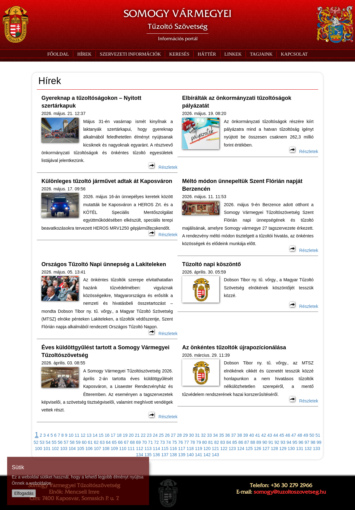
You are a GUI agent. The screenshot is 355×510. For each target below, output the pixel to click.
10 (71, 435)
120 (207, 448)
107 (97, 448)
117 (181, 448)
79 (198, 442)
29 (185, 435)
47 (293, 435)
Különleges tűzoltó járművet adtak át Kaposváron (106, 181)
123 (232, 448)
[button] (130, 54)
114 (156, 448)
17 (113, 435)
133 (316, 448)
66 (120, 442)
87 (246, 442)
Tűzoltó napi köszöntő (211, 264)
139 (181, 454)
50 (311, 435)
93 (282, 442)
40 (251, 435)
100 (38, 448)
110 (122, 448)
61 (90, 442)
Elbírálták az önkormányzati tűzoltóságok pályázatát (236, 102)
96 (300, 442)
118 (190, 448)
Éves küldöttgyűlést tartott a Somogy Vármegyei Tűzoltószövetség (105, 351)
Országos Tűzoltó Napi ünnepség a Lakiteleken (103, 264)
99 (319, 442)
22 (143, 435)
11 (77, 435)
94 (288, 442)
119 (198, 448)
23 (149, 435)
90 (265, 442)
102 (55, 448)
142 (207, 454)
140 (190, 454)
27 (173, 435)
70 (144, 442)
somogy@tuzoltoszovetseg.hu (290, 492)
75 (174, 442)
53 (42, 442)
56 (60, 442)
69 (138, 442)
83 (222, 442)
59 (78, 442)
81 (210, 442)
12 (83, 435)
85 (234, 442)
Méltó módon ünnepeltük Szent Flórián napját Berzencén (242, 185)
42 (263, 435)
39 (245, 435)
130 (291, 448)
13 (89, 435)
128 (274, 448)
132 (308, 448)
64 (108, 442)
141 (198, 454)
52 (36, 442)
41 (257, 435)
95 (295, 442)
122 (223, 448)
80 (204, 442)
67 (126, 442)
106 (88, 448)
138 (173, 454)
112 (139, 448)
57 (66, 442)
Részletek (163, 167)
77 (186, 442)
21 (137, 435)
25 (161, 435)
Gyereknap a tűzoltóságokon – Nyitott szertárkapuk (91, 102)
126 (257, 448)
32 (203, 435)
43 (269, 435)
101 (46, 448)
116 (173, 448)
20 (131, 435)
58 (72, 442)
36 (227, 435)
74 (168, 442)
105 (80, 448)
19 (125, 435)
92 (276, 442)
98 (312, 442)
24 (155, 435)
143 (215, 454)
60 (84, 442)
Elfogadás (23, 493)
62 (96, 442)
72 (156, 442)
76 (180, 442)
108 (105, 448)
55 (54, 442)
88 (252, 442)
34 (215, 435)
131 (299, 448)
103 (63, 448)
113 (148, 448)
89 (258, 442)
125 (249, 448)
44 (275, 435)
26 (167, 435)
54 (48, 442)
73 (162, 442)
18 (119, 435)
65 (114, 442)
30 (191, 435)
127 (265, 448)
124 (240, 448)
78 (192, 442)
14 (95, 435)
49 (305, 435)
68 (132, 442)
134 (139, 454)
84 (228, 442)
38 (239, 435)
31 (197, 435)
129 (282, 448)
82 (216, 442)
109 (114, 448)
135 (148, 454)
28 (179, 435)
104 (72, 448)
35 (221, 435)
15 (101, 435)
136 (156, 454)
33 (209, 435)
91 (270, 442)
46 (287, 435)
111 (131, 448)
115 (164, 448)
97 (307, 442)
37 (233, 435)
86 (240, 442)
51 (317, 435)
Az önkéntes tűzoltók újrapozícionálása (234, 347)
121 (215, 448)
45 (281, 435)
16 (107, 435)
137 (164, 454)
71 (150, 442)
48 (299, 435)
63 (102, 442)
